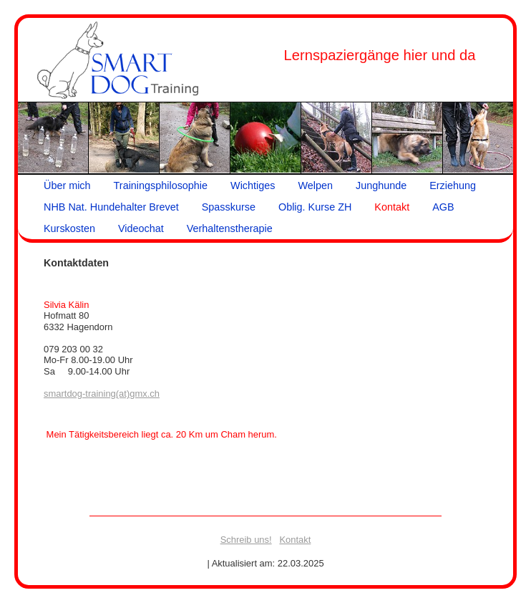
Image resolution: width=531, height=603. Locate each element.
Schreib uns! (246, 539)
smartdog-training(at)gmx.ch (102, 393)
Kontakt (295, 539)
